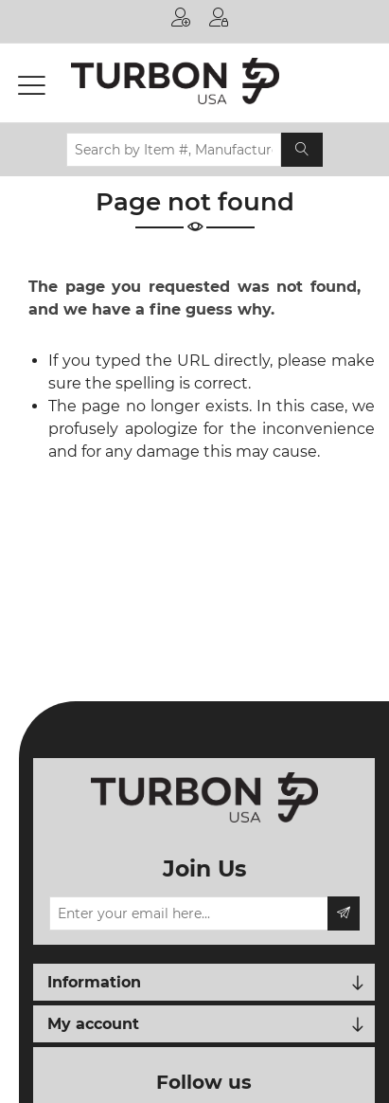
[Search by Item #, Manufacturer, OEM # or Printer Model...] (173, 150)
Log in (218, 17)
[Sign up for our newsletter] (188, 913)
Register (180, 17)
